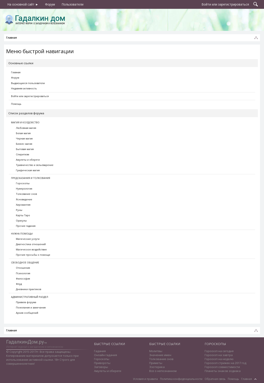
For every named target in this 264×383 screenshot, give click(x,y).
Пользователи (72, 4)
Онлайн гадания (105, 355)
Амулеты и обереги (107, 371)
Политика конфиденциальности (181, 379)
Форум (15, 77)
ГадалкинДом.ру (25, 342)
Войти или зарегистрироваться (30, 96)
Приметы (155, 363)
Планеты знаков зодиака (223, 371)
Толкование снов (161, 359)
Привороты (102, 363)
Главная (16, 72)
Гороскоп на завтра (219, 355)
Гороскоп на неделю (219, 359)
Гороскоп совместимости (222, 367)
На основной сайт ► (22, 4)
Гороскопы (101, 359)
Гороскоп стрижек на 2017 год (225, 363)
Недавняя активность (24, 88)
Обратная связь (215, 379)
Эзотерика (157, 367)
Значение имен (160, 355)
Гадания (100, 351)
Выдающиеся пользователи (28, 83)
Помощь (16, 103)
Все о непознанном (163, 371)
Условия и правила (145, 379)
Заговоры (101, 367)
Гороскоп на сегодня (219, 351)
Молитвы (155, 351)
